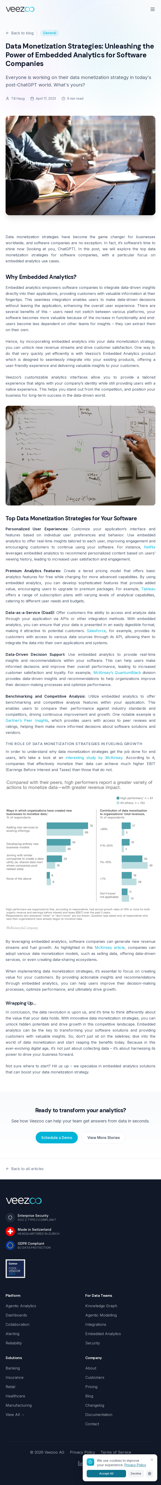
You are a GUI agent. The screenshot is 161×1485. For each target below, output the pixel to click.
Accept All (106, 1473)
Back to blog (20, 33)
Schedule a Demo (56, 1137)
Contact (92, 1424)
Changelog (94, 1405)
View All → (15, 1414)
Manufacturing (19, 1405)
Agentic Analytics (21, 1306)
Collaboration (17, 1324)
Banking (13, 1368)
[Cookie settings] (149, 1473)
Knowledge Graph (101, 1306)
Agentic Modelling (101, 1315)
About (90, 1368)
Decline (136, 1473)
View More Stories (103, 1137)
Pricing (91, 1386)
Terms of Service (116, 1452)
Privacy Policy (82, 1452)
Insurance (15, 1377)
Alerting (12, 1333)
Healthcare (15, 1396)
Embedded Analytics (103, 1333)
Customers (94, 1377)
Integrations (95, 1324)
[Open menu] (152, 9)
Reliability (14, 1343)
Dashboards (16, 1315)
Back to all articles (25, 1168)
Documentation (98, 1414)
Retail (10, 1386)
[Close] (152, 1459)
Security (92, 1343)
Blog (89, 1396)
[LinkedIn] (80, 1463)
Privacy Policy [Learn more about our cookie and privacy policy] (135, 1465)
